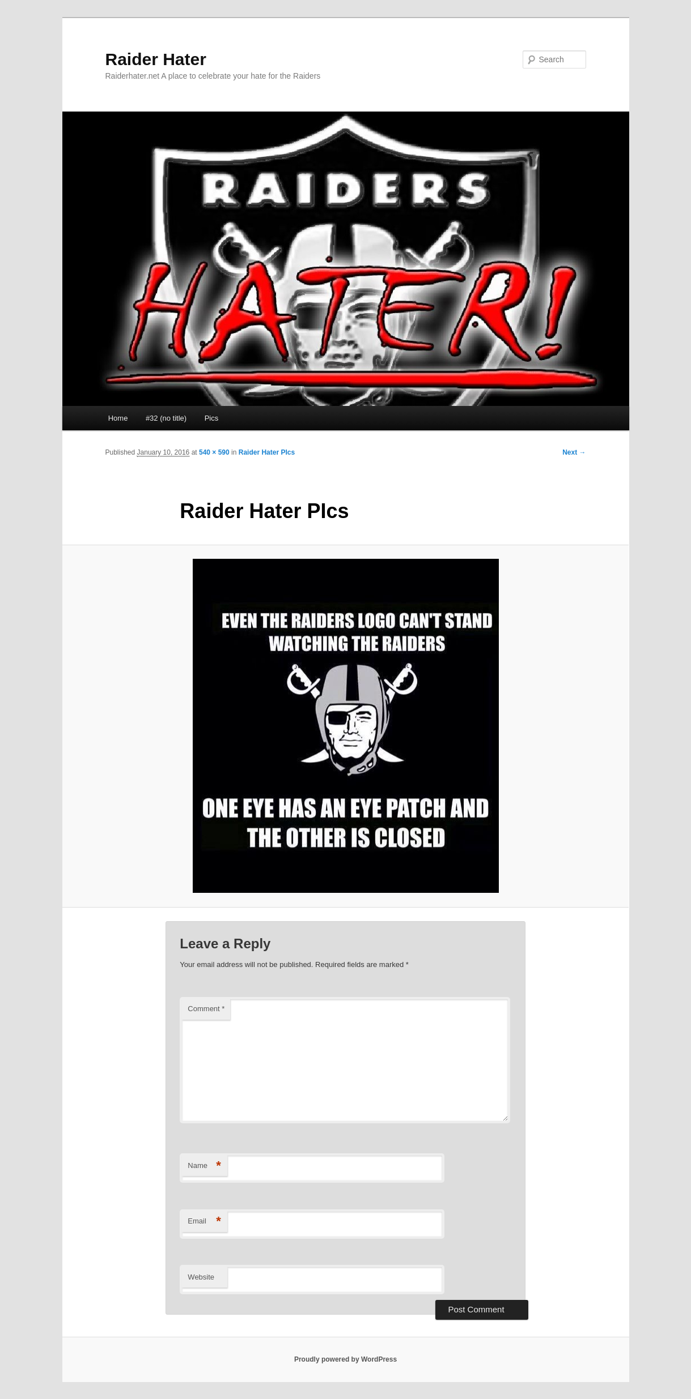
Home (118, 418)
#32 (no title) (166, 418)
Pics (212, 418)
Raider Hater (155, 59)
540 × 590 (214, 452)
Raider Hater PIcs (267, 452)
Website (201, 1277)
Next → (574, 452)
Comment (206, 1008)
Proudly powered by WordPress (345, 1359)
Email (204, 1221)
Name (204, 1166)
